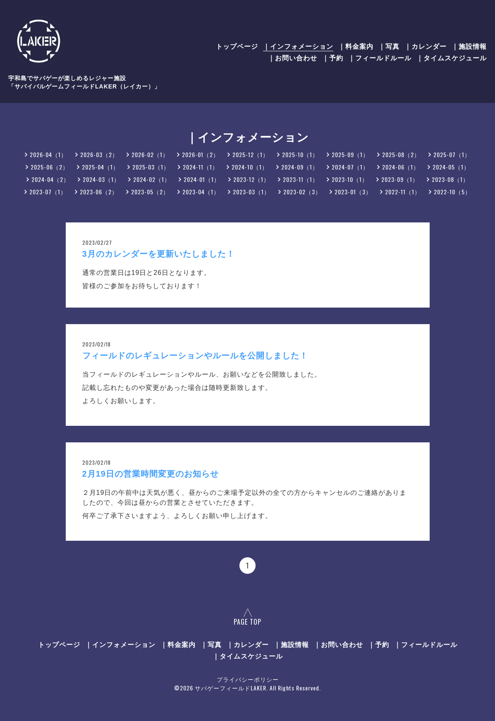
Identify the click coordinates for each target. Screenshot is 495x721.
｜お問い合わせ (292, 57)
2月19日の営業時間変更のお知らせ (150, 473)
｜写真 (388, 46)
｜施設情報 (469, 46)
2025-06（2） (50, 166)
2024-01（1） (202, 179)
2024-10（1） (250, 166)
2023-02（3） (302, 191)
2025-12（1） (250, 154)
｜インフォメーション (298, 46)
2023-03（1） (251, 191)
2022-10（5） (452, 191)
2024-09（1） (299, 166)
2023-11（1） (300, 179)
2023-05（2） (150, 191)
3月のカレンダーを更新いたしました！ (158, 253)
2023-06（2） (99, 191)
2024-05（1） (451, 166)
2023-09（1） (399, 179)
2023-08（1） (450, 179)
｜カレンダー (425, 46)
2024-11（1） (200, 166)
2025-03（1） (151, 166)
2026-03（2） (99, 154)
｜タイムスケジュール (451, 57)
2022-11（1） (403, 191)
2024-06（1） (400, 166)
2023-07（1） (48, 191)
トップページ (237, 46)
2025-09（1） (350, 154)
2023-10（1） (350, 179)
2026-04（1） (48, 154)
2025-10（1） (300, 154)
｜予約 (332, 57)
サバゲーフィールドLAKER (230, 687)
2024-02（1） (151, 179)
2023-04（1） (201, 191)
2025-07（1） (452, 154)
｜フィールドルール (379, 57)
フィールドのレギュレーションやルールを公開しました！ (195, 355)
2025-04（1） (100, 166)
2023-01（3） (353, 191)
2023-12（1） (251, 179)
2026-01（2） (200, 154)
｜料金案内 (355, 46)
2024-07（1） (350, 166)
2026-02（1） (150, 154)
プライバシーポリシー (248, 679)
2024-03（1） (101, 179)
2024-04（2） (50, 179)
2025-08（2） (401, 154)
